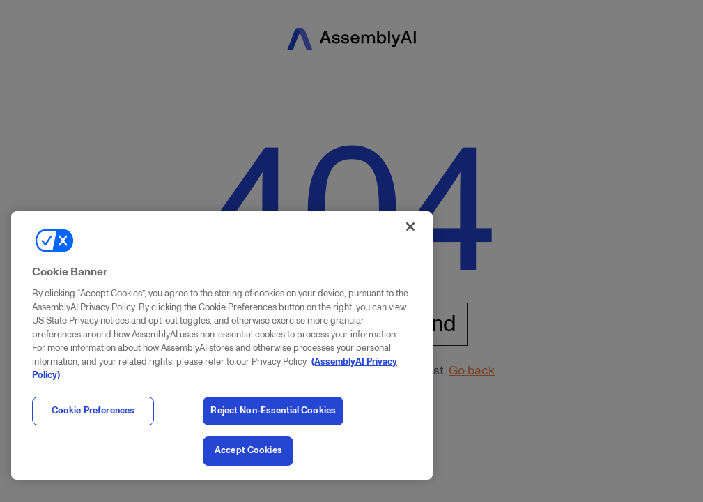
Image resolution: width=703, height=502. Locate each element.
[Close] (410, 226)
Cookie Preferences (93, 410)
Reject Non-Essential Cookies (273, 410)
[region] (222, 345)
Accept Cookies (248, 450)
